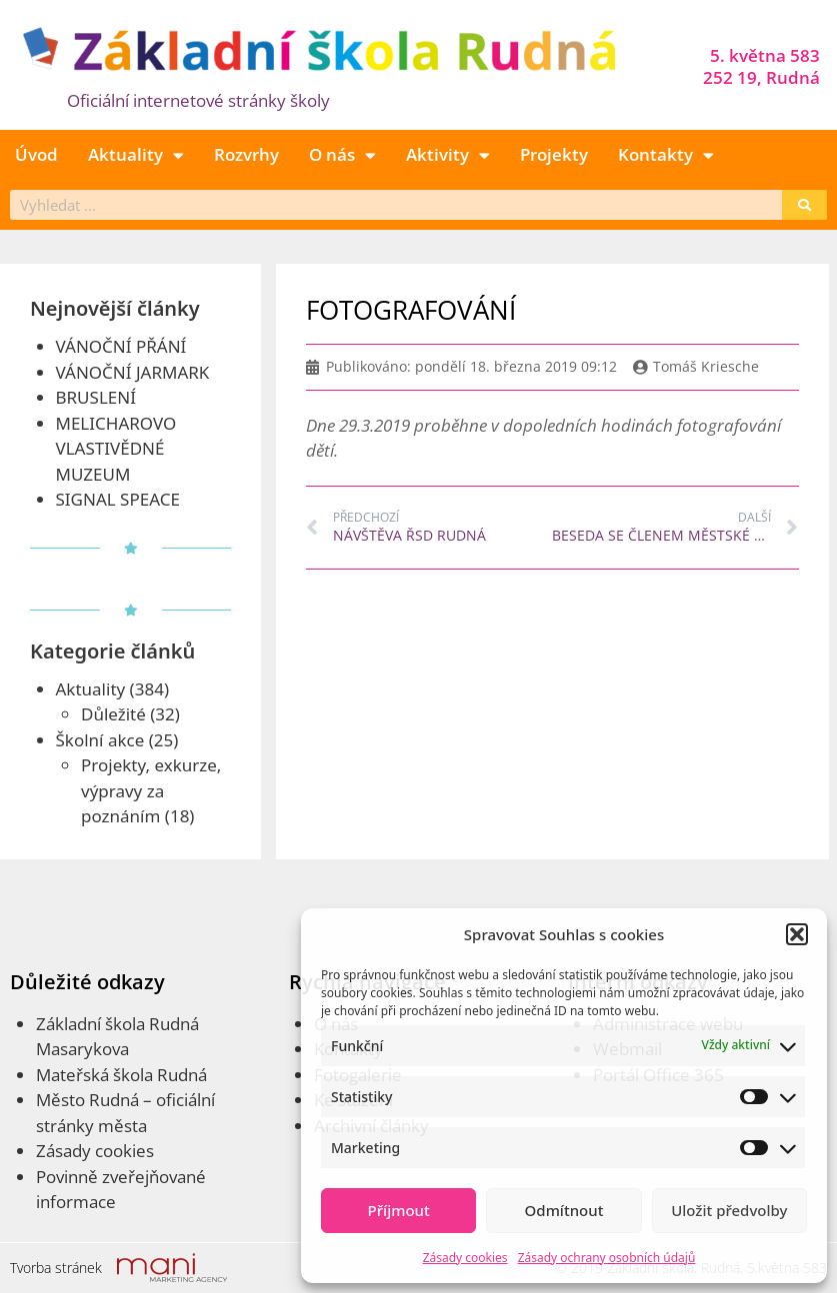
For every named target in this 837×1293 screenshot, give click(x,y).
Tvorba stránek (56, 1267)
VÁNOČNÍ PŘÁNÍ (121, 346)
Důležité (113, 713)
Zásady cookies (465, 1257)
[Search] (804, 205)
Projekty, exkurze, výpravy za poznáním (151, 790)
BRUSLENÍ (96, 397)
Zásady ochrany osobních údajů (607, 1257)
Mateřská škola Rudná (121, 1074)
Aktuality (136, 155)
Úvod (36, 154)
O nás (342, 155)
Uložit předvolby (729, 1210)
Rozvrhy (246, 154)
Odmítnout (564, 1210)
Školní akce (100, 739)
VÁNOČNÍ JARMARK (133, 372)
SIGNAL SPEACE (118, 499)
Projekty (554, 154)
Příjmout (399, 1210)
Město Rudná (87, 1099)
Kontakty (666, 155)
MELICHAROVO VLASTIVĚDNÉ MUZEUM (116, 449)
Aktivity (448, 155)
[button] (797, 934)
